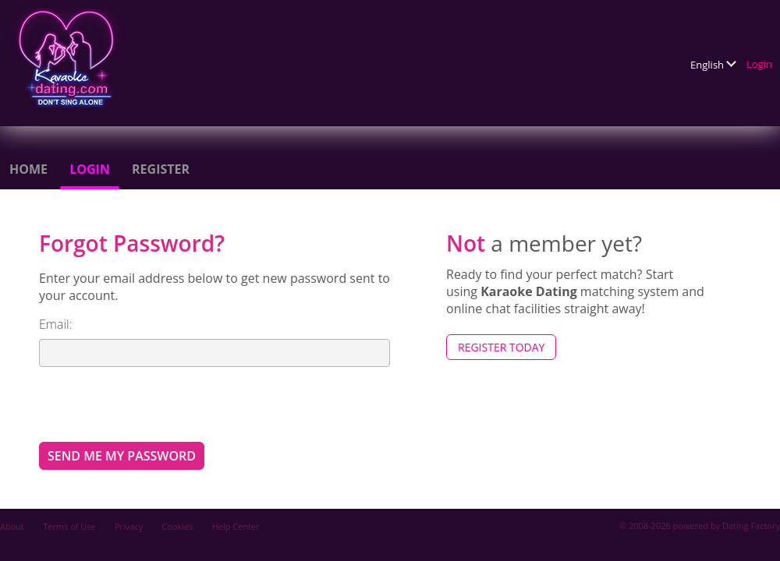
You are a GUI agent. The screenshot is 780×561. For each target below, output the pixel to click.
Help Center (236, 526)
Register (161, 169)
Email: (56, 324)
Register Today (501, 347)
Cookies (177, 526)
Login (759, 64)
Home (28, 169)
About (12, 526)
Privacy (129, 526)
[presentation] (157, 403)
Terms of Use (69, 526)
